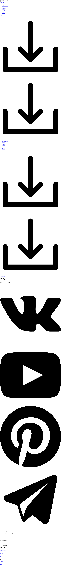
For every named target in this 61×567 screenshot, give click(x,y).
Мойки (3, 5)
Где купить (3, 13)
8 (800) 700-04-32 (2, 2)
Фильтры (3, 7)
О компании (3, 11)
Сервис (3, 12)
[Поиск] (0, 1)
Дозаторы (3, 9)
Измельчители (4, 8)
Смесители (3, 142)
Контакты (3, 149)
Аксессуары (3, 145)
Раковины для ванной (5, 6)
